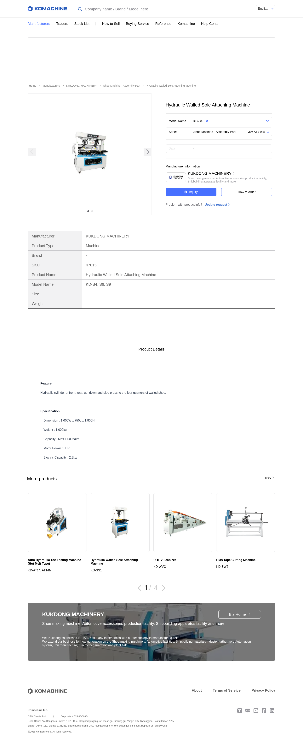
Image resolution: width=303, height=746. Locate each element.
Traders (62, 24)
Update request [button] (216, 204)
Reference (163, 24)
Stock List (81, 24)
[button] (225, 121)
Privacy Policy (263, 690)
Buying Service (137, 24)
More (268, 477)
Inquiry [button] (191, 192)
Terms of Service (227, 690)
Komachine (186, 24)
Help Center (210, 24)
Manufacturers (39, 24)
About (197, 690)
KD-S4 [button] (198, 121)
